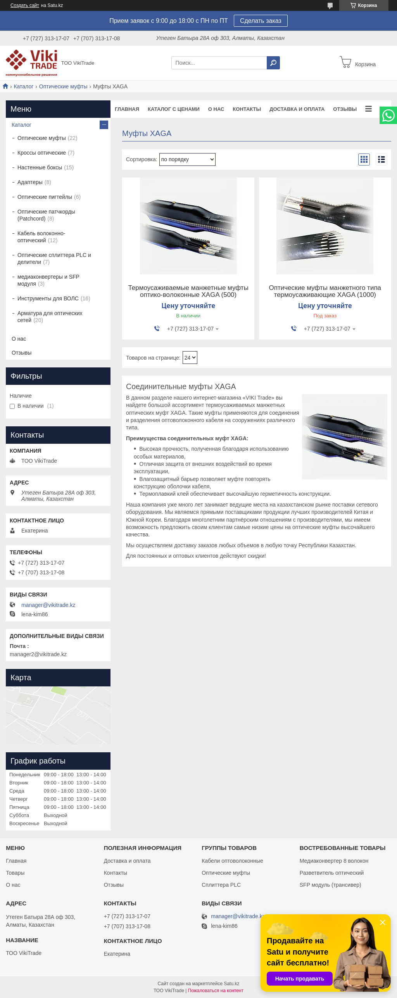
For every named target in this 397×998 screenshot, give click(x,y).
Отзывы (345, 109)
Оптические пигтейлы (44, 197)
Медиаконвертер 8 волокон (334, 861)
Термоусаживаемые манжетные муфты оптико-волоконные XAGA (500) (188, 291)
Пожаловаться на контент (215, 990)
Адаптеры (30, 182)
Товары (15, 873)
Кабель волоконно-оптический (41, 236)
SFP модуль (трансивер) (330, 885)
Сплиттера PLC (221, 885)
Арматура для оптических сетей (50, 316)
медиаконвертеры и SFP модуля (48, 280)
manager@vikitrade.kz (48, 605)
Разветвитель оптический (332, 873)
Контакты (247, 109)
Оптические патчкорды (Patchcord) (46, 215)
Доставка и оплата (297, 109)
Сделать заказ (260, 20)
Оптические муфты (63, 86)
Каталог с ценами (174, 109)
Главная (127, 109)
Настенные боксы (39, 167)
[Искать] (273, 62)
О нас (216, 109)
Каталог (23, 86)
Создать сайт (24, 5)
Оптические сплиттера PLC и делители (54, 258)
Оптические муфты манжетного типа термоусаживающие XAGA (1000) (325, 291)
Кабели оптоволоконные (232, 861)
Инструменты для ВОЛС (48, 298)
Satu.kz (231, 983)
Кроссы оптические (41, 153)
